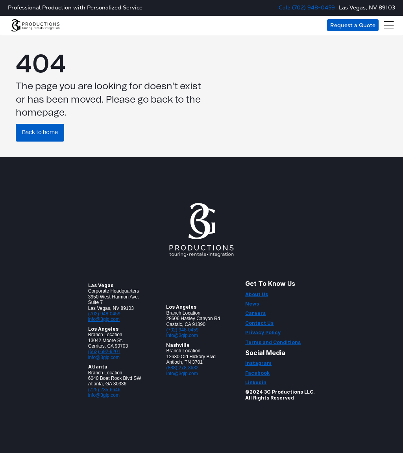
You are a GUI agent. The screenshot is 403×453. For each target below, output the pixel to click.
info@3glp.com (104, 319)
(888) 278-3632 (182, 367)
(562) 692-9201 (104, 351)
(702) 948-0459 (104, 314)
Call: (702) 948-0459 (307, 7)
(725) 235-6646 (104, 389)
